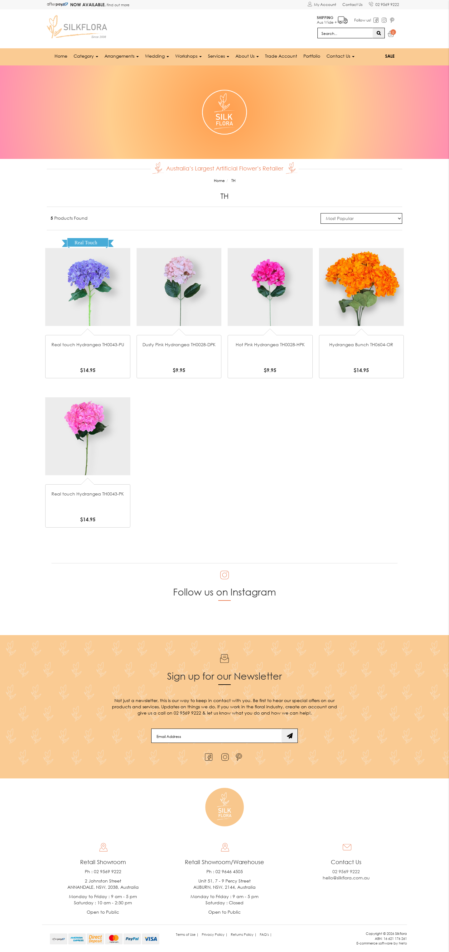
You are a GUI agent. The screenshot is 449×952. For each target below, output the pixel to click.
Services (218, 56)
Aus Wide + (332, 19)
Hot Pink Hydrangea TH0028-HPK (270, 344)
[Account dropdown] (321, 4)
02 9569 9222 (384, 3)
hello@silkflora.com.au (346, 877)
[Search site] (379, 33)
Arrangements (121, 56)
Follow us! (362, 20)
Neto (403, 943)
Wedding (157, 56)
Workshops (188, 56)
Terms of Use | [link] (187, 934)
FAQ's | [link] (266, 934)
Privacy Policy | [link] (215, 934)
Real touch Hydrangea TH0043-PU (87, 344)
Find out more (117, 5)
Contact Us (352, 4)
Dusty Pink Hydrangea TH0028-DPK (178, 344)
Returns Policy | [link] (244, 934)
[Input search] (345, 33)
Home (61, 56)
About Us (247, 56)
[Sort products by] (362, 218)
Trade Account (281, 56)
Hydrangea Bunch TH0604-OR (361, 344)
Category (86, 56)
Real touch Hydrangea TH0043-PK (87, 493)
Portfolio (311, 56)
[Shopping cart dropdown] (391, 35)
